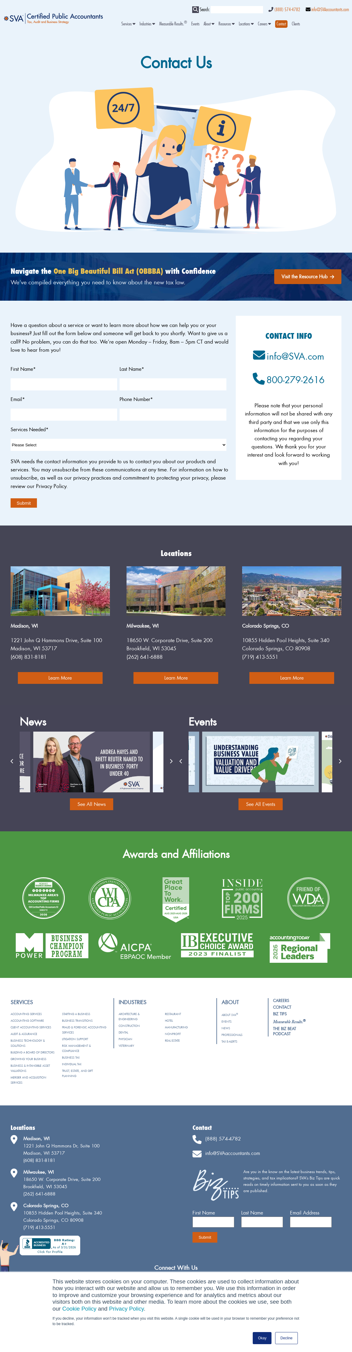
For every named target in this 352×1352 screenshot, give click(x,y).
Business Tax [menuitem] (71, 1057)
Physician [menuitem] (125, 1039)
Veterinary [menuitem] (126, 1046)
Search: (205, 9)
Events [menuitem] (195, 24)
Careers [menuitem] (264, 24)
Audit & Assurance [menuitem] (24, 1034)
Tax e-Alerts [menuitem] (229, 1041)
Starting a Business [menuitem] (76, 1014)
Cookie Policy (79, 1308)
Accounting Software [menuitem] (27, 1021)
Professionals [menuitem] (232, 1035)
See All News (91, 804)
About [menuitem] (209, 24)
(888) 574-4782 (287, 9)
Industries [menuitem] (147, 24)
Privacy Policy (126, 1308)
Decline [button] (286, 1338)
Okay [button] (262, 1338)
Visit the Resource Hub (307, 276)
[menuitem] (281, 24)
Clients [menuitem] (296, 24)
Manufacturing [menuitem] (176, 1027)
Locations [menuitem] (246, 24)
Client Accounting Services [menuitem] (31, 1027)
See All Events (260, 804)
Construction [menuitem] (129, 1026)
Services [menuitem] (128, 24)
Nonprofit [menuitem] (173, 1034)
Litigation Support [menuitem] (75, 1039)
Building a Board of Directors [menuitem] (32, 1052)
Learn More (60, 677)
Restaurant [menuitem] (173, 1014)
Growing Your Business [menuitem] (28, 1059)
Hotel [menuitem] (169, 1021)
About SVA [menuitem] (230, 1015)
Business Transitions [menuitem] (77, 1021)
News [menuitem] (226, 1028)
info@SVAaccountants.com (330, 9)
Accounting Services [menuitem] (26, 1014)
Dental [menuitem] (123, 1032)
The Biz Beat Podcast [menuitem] (284, 1031)
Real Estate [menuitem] (172, 1041)
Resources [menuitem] (227, 24)
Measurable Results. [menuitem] (173, 24)
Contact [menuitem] (282, 1007)
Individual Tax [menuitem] (71, 1064)
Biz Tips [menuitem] (280, 1014)
